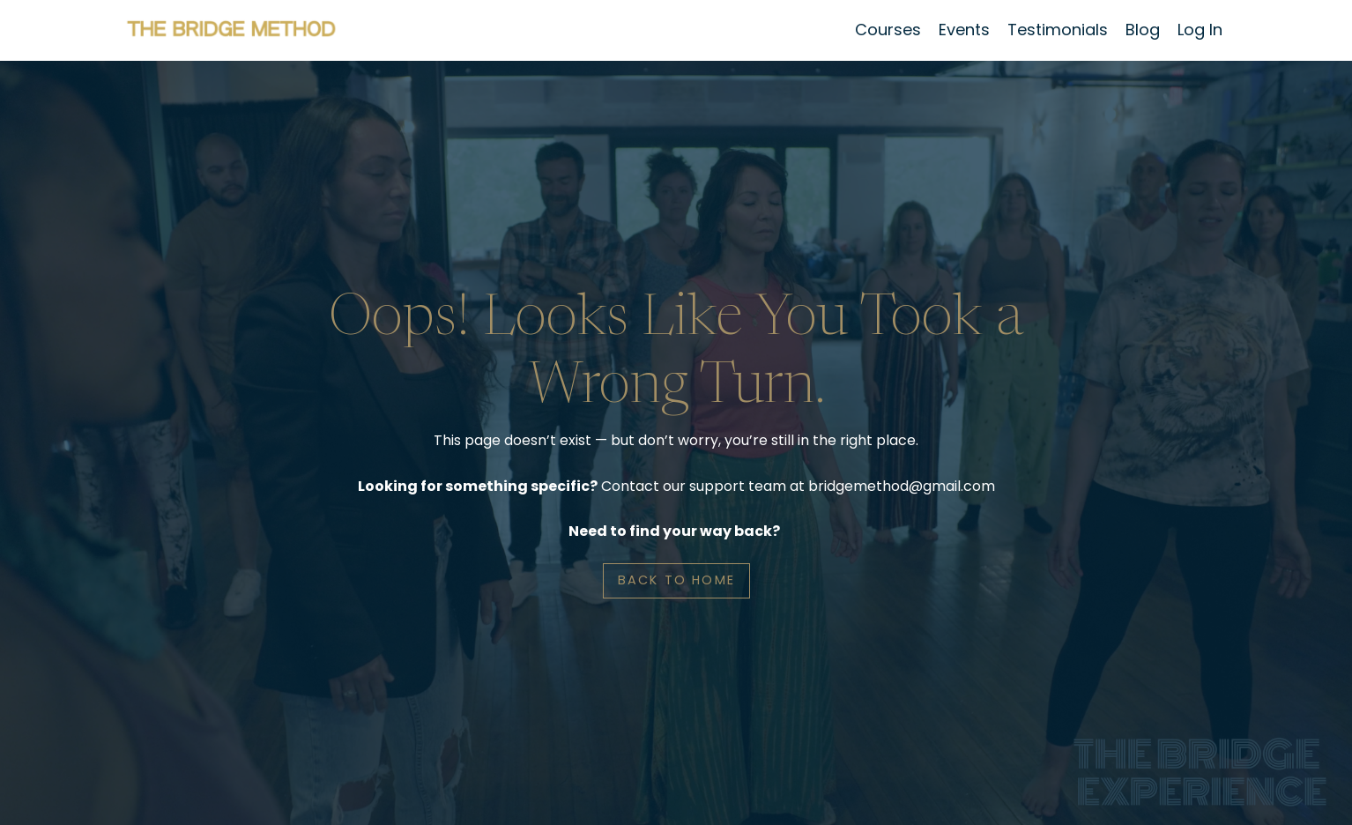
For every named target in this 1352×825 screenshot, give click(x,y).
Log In (1199, 30)
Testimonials (1057, 30)
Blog (1142, 30)
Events (964, 30)
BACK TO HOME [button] (676, 580)
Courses (888, 30)
